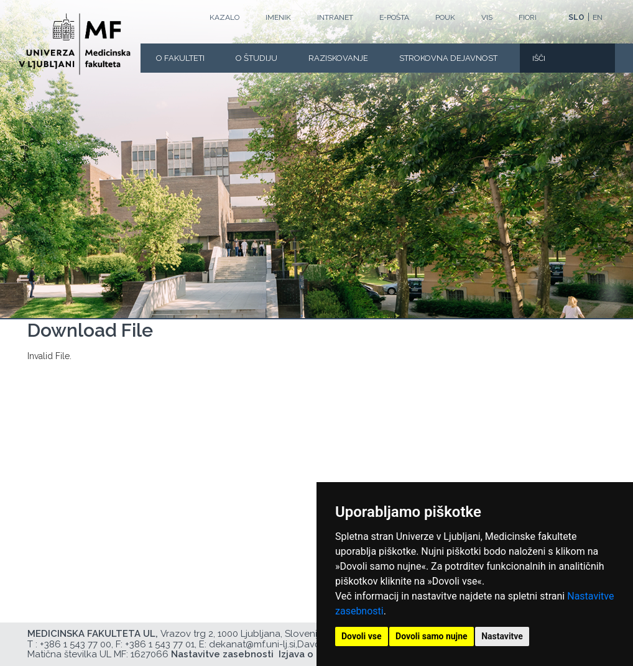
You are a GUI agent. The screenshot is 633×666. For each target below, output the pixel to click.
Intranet (335, 17)
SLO (576, 17)
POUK (445, 17)
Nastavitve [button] (502, 636)
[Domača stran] (74, 44)
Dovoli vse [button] (361, 636)
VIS (486, 17)
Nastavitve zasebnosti (222, 654)
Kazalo (224, 17)
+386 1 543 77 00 (75, 644)
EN (598, 17)
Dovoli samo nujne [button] (431, 636)
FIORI (528, 17)
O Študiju (256, 58)
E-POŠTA (394, 17)
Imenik (278, 17)
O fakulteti (180, 58)
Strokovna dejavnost (448, 58)
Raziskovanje (338, 58)
